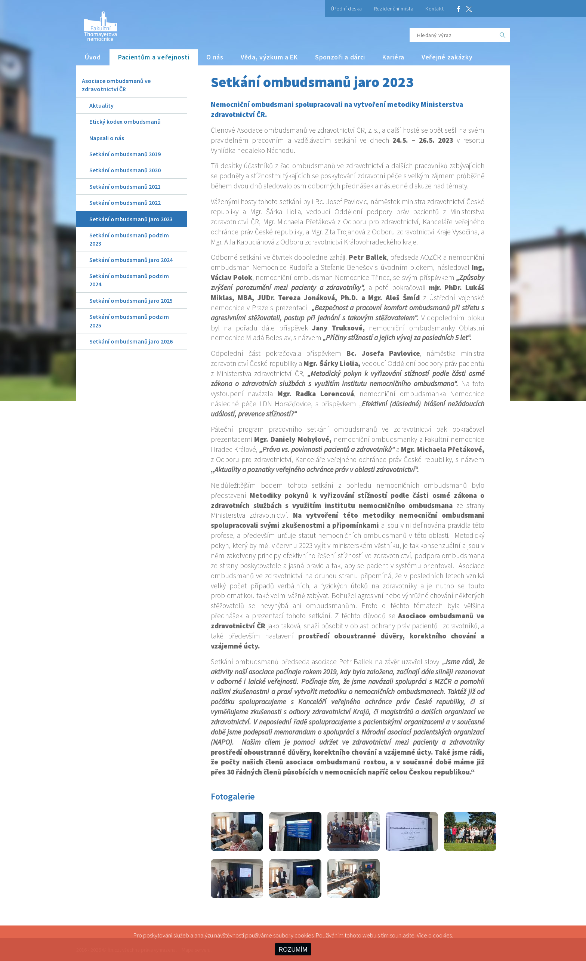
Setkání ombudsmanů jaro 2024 (131, 260)
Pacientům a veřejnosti (153, 57)
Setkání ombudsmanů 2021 (125, 186)
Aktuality (101, 105)
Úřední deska (346, 8)
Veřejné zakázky (447, 57)
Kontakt (434, 8)
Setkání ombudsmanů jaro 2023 (131, 219)
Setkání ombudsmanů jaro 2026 (131, 341)
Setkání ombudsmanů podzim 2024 (129, 280)
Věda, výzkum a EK (269, 57)
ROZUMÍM (293, 949)
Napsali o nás (106, 138)
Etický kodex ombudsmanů (125, 121)
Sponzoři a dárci (340, 57)
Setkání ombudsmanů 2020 (125, 170)
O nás (214, 57)
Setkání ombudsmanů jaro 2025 (131, 300)
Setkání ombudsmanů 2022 (125, 202)
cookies (442, 935)
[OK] (503, 35)
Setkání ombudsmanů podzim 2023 (129, 239)
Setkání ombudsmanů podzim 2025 (129, 321)
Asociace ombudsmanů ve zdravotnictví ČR (116, 85)
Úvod (93, 57)
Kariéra (393, 57)
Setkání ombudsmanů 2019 (125, 154)
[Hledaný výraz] (453, 35)
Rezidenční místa (393, 8)
